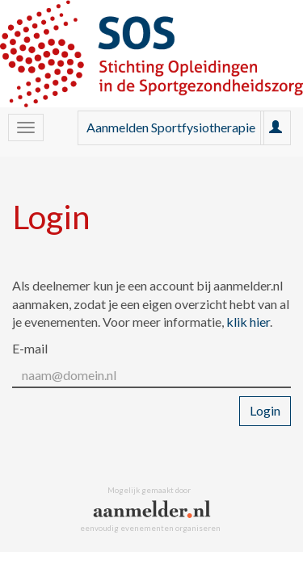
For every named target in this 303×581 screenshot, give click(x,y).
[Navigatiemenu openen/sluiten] (26, 127)
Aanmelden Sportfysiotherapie (170, 127)
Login (265, 410)
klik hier (248, 321)
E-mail (30, 348)
